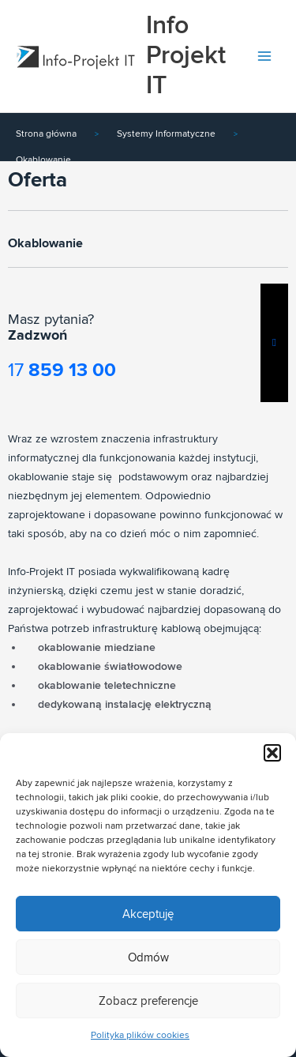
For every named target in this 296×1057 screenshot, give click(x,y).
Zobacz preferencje (148, 1001)
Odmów (148, 957)
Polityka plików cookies (140, 1035)
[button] (272, 753)
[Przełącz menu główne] (265, 56)
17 (62, 370)
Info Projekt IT (186, 56)
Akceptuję (148, 914)
